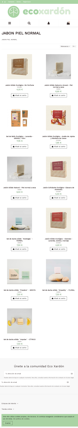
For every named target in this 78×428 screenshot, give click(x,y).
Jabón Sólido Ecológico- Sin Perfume (19, 85)
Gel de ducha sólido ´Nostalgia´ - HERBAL (20, 240)
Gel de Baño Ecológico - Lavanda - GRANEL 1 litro (19, 137)
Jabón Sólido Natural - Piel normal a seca (19, 188)
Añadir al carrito (19, 95)
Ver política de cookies (21, 419)
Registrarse (27, 2)
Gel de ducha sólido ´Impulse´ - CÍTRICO (20, 339)
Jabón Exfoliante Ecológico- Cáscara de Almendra (58, 189)
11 (74, 46)
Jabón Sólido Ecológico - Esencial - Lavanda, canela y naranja (58, 240)
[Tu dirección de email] (37, 373)
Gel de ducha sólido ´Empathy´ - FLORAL (58, 290)
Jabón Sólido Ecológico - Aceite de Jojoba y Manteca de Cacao (58, 137)
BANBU (58, 89)
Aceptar (8, 423)
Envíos (19, 2)
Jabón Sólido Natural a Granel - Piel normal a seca (58, 86)
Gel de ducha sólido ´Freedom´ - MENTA (20, 290)
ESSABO (19, 87)
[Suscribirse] (72, 373)
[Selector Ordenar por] (65, 46)
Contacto (11, 2)
